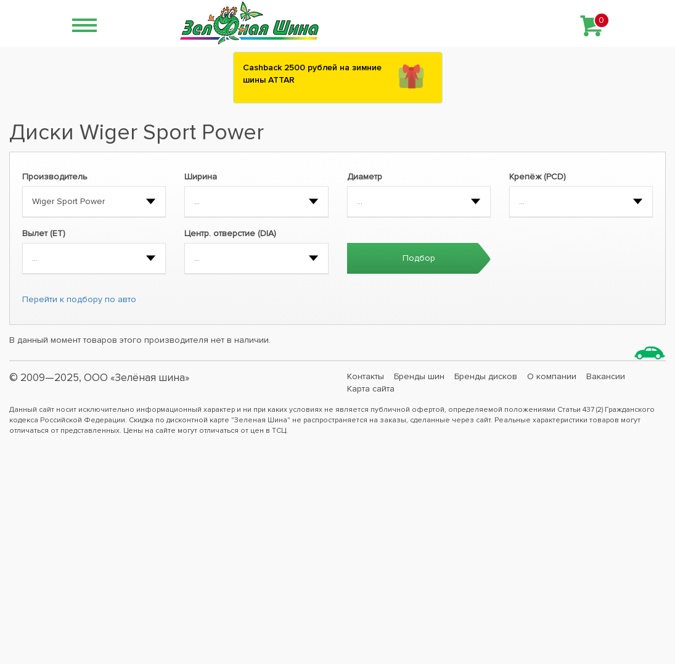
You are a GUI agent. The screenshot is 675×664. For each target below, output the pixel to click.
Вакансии (605, 376)
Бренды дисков (485, 376)
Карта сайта (371, 388)
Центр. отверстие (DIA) (230, 233)
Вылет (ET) (43, 233)
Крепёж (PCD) (537, 176)
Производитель (55, 176)
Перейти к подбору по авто (79, 299)
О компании (551, 376)
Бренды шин (419, 376)
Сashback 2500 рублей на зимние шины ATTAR (312, 73)
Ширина (200, 176)
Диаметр (364, 176)
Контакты (365, 376)
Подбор (419, 258)
